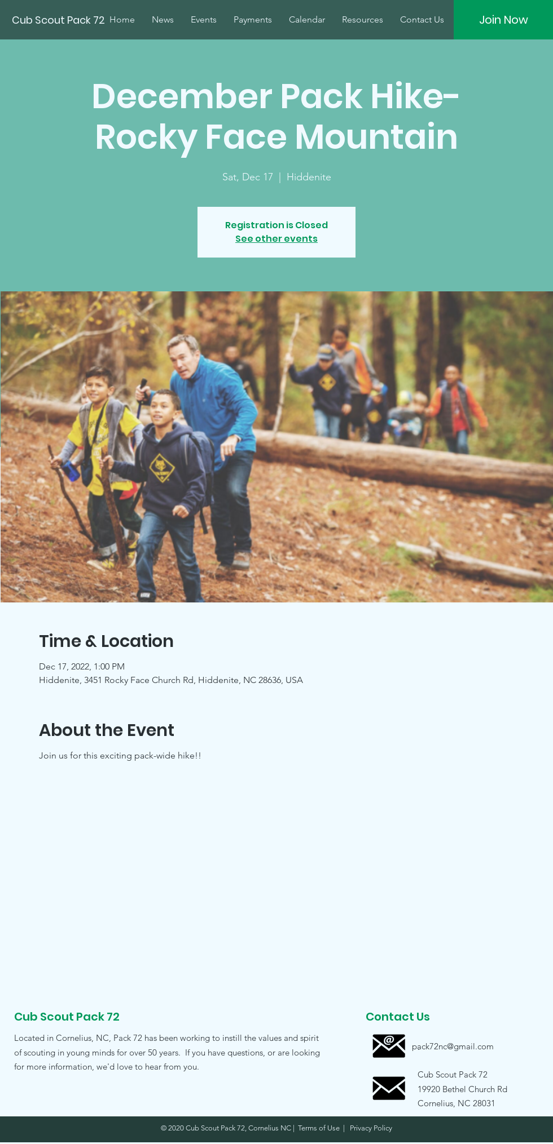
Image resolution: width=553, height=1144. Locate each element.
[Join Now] (503, 19)
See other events (276, 238)
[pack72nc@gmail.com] (453, 1046)
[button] (452, 1088)
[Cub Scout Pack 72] (59, 20)
